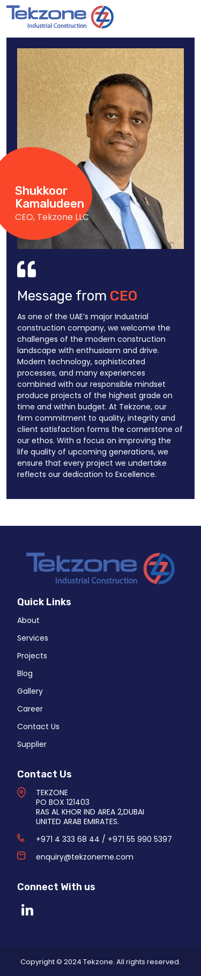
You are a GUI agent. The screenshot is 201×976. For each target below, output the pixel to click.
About (28, 620)
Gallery (30, 691)
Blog (25, 673)
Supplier (32, 744)
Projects (32, 655)
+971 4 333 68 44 (68, 839)
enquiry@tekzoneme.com (84, 857)
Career (30, 708)
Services (32, 638)
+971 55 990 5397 (140, 839)
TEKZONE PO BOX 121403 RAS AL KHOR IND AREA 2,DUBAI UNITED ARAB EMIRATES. (90, 807)
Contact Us (38, 726)
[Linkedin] (27, 910)
